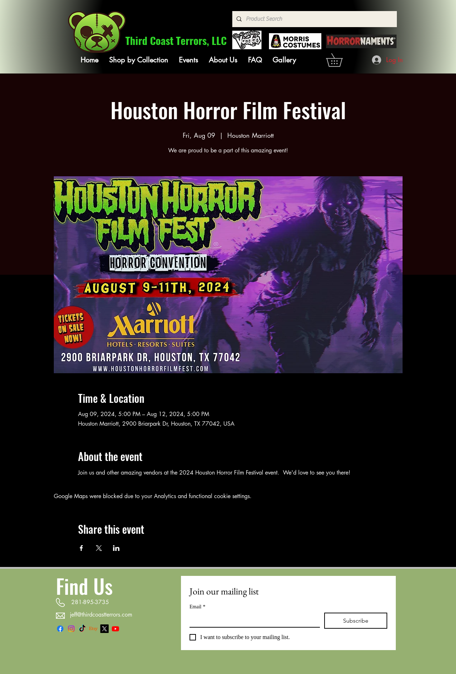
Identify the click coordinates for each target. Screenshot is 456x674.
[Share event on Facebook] (81, 548)
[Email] (253, 620)
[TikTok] (82, 628)
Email (197, 607)
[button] (138, 60)
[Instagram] (71, 628)
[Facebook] (60, 628)
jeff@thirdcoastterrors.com (101, 614)
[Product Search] (314, 19)
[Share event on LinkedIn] (116, 548)
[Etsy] (93, 628)
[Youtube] (115, 628)
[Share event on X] (98, 548)
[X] (104, 628)
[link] (341, 60)
